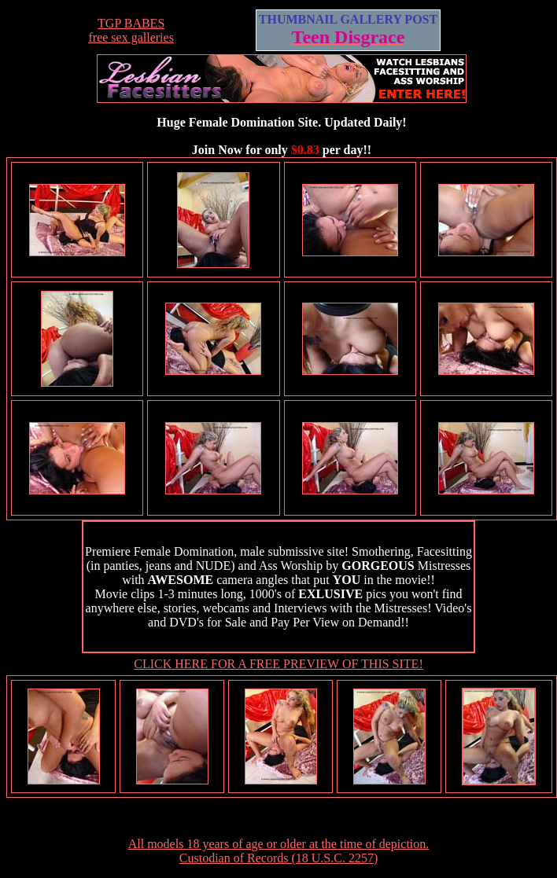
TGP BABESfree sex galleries (130, 30)
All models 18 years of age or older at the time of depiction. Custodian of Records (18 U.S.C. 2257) (279, 851)
